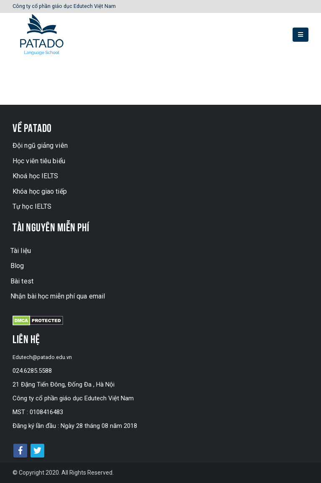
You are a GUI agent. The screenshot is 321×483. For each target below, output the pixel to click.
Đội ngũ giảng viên (40, 145)
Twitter (37, 451)
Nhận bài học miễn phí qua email (57, 296)
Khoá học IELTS (35, 176)
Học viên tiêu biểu (39, 161)
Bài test (21, 281)
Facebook (20, 451)
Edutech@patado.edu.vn (46, 357)
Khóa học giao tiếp (40, 191)
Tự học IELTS (32, 206)
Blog (17, 266)
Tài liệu (20, 251)
